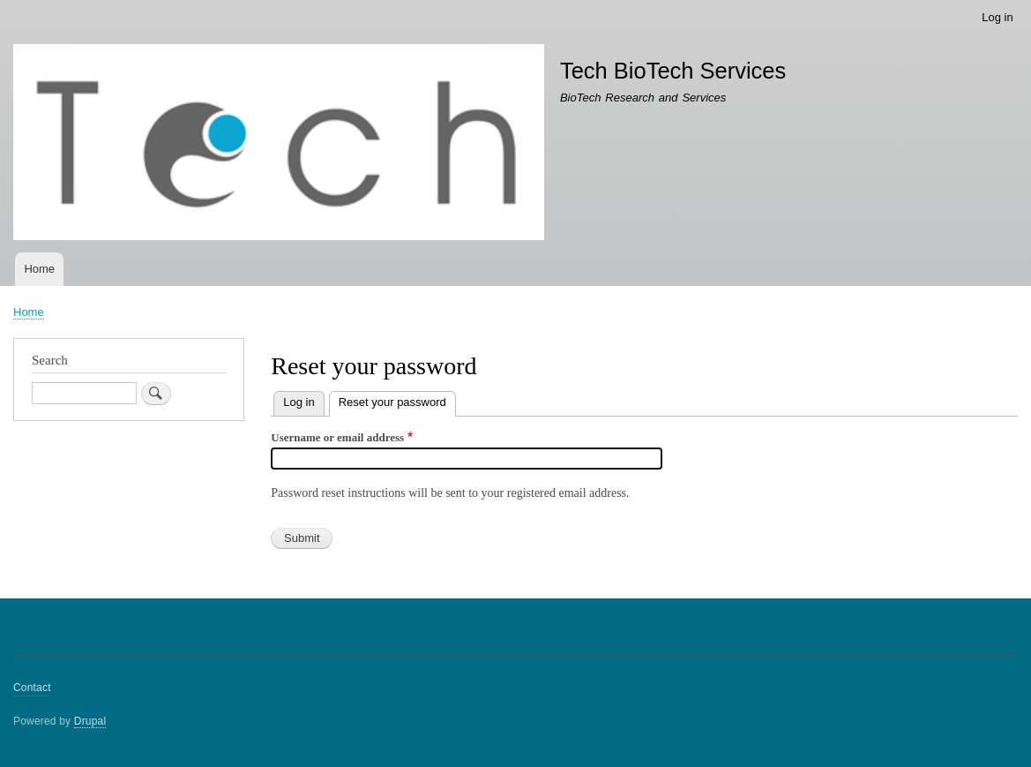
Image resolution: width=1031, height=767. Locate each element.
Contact (32, 687)
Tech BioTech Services (673, 70)
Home (39, 268)
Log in (997, 17)
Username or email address (337, 437)
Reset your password (397, 400)
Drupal (90, 721)
